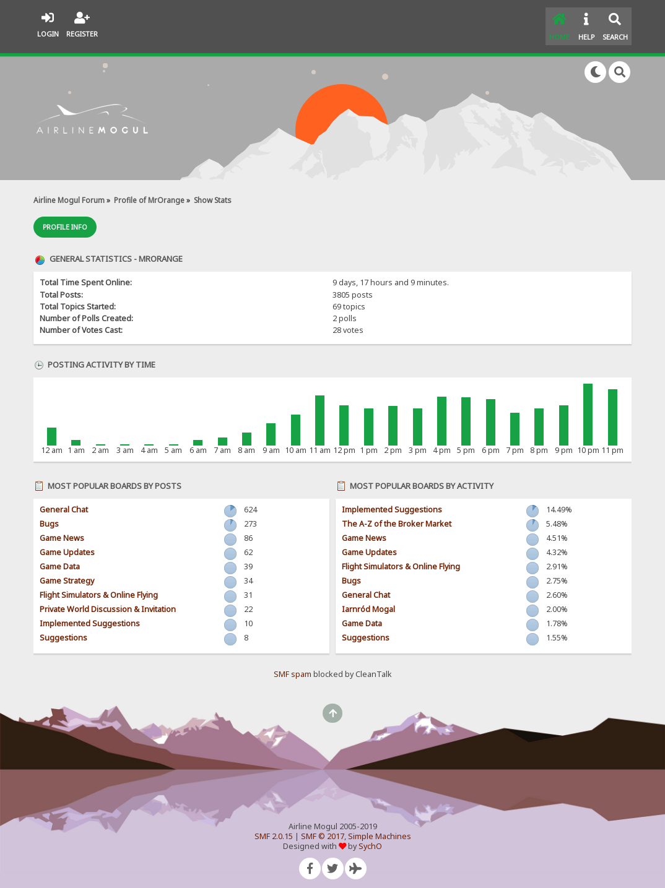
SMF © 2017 (322, 829)
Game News (62, 530)
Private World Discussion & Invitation (108, 602)
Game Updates (67, 545)
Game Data (60, 559)
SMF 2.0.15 (273, 829)
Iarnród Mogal (368, 602)
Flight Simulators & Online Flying (99, 587)
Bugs (49, 516)
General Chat (64, 502)
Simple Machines (379, 829)
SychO (370, 839)
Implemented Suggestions (90, 616)
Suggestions (63, 630)
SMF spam (292, 667)
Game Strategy (67, 573)
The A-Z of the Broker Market (396, 516)
